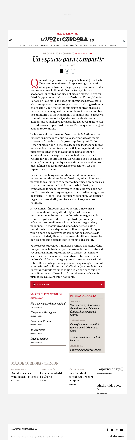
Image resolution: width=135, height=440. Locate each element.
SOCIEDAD (93, 45)
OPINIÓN (113, 45)
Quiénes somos (16, 437)
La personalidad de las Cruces (85, 349)
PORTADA (23, 45)
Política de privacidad (44, 437)
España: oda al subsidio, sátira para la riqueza (81, 377)
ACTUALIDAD (33, 45)
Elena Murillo (83, 53)
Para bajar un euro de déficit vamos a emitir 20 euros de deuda (84, 327)
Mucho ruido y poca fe (109, 387)
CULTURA (64, 45)
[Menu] (9, 35)
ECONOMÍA (55, 45)
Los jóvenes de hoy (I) (110, 369)
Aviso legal (33, 437)
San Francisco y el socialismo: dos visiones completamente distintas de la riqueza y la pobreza (85, 310)
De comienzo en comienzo (58, 53)
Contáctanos (25, 437)
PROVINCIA (45, 45)
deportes (103, 45)
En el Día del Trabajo (41, 321)
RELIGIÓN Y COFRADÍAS (78, 45)
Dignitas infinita (38, 338)
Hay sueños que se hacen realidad (47, 303)
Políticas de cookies (58, 437)
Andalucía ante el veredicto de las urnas (85, 339)
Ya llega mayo (37, 329)
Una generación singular (43, 312)
